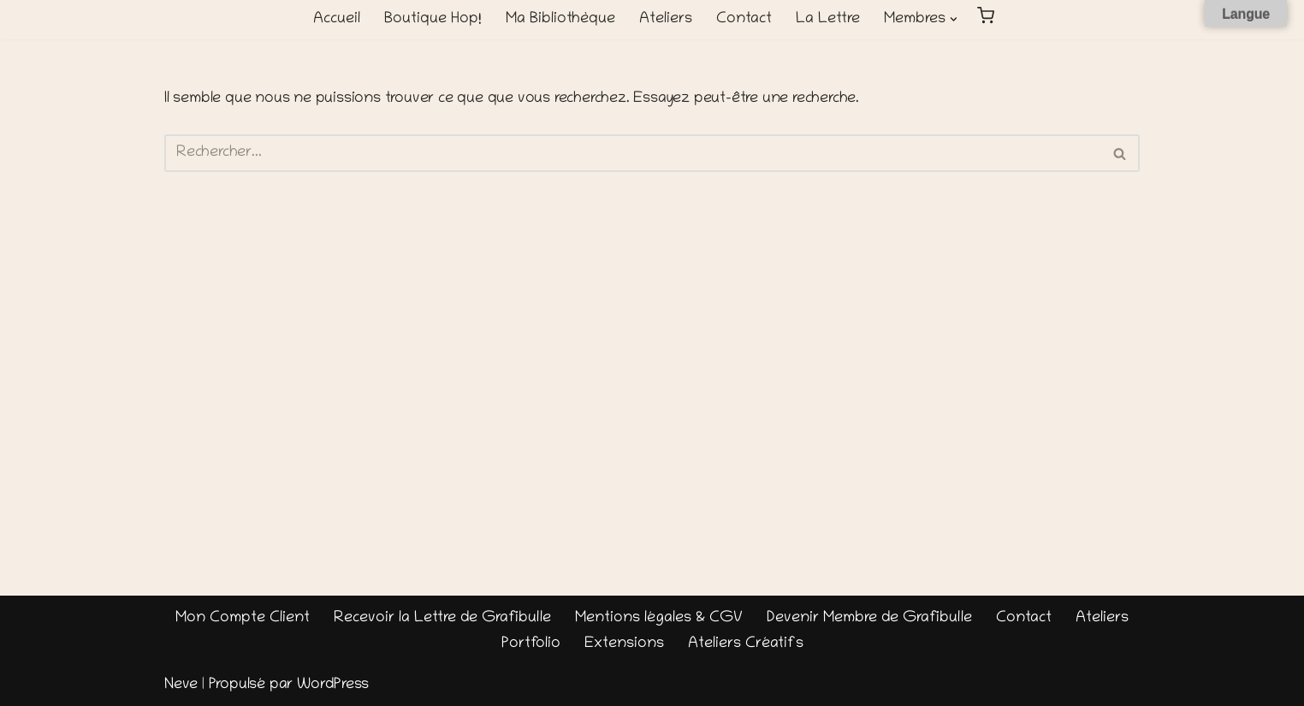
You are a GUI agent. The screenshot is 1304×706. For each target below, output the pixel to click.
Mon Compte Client (242, 618)
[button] (953, 19)
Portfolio (530, 644)
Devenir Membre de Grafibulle (869, 618)
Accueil (336, 19)
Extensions (624, 644)
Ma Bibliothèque (560, 19)
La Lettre (828, 19)
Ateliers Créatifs (745, 644)
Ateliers (665, 19)
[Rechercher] (632, 153)
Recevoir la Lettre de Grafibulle (442, 618)
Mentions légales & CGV (659, 618)
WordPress (333, 685)
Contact (744, 19)
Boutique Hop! (433, 19)
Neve (181, 685)
